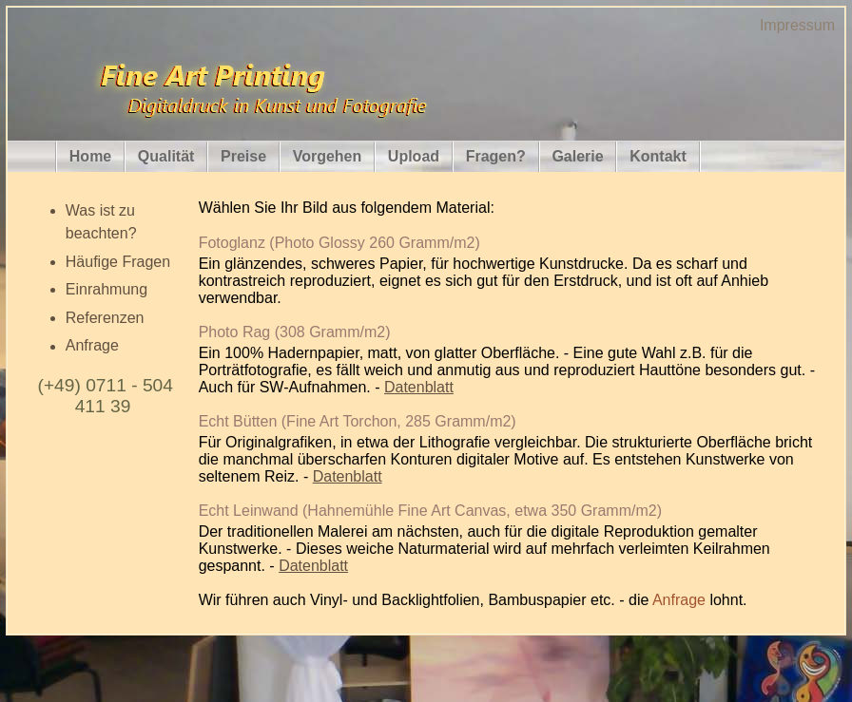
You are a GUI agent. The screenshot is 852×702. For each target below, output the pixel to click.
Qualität (166, 156)
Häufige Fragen (118, 262)
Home (90, 156)
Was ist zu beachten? (101, 221)
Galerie (577, 156)
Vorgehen (327, 156)
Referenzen (105, 318)
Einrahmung (106, 289)
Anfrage (92, 346)
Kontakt (658, 156)
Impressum (797, 25)
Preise (243, 156)
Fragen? (496, 156)
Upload (413, 156)
